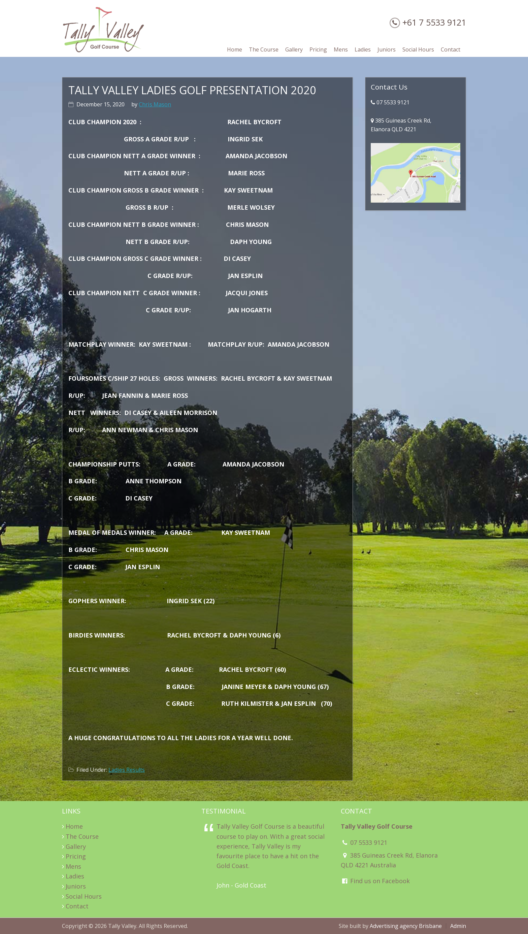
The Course (82, 836)
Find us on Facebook (375, 881)
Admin (458, 926)
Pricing (76, 856)
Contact (77, 906)
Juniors (76, 886)
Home (74, 826)
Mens (73, 866)
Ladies (75, 876)
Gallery (76, 846)
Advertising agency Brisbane (406, 926)
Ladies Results (126, 769)
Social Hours (84, 896)
